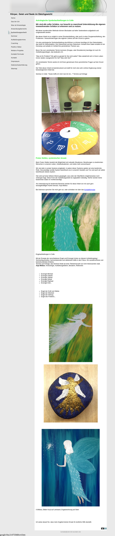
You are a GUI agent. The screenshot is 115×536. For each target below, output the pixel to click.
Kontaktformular (89, 190)
